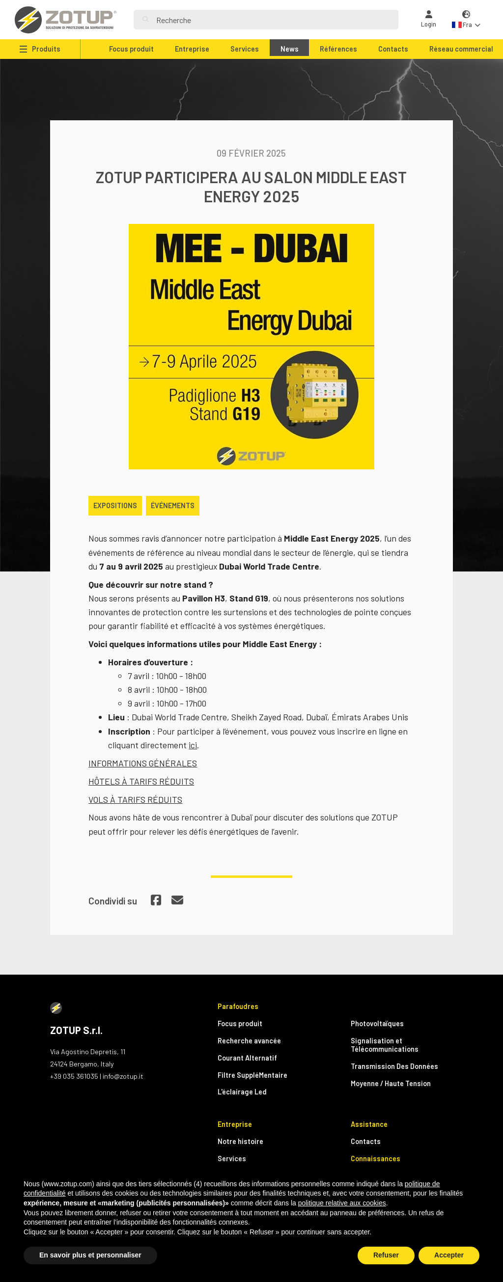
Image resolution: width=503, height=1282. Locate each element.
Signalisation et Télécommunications (385, 1045)
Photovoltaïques (377, 1023)
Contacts (393, 49)
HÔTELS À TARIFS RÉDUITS (141, 781)
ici (193, 744)
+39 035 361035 (74, 1076)
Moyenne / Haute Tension (391, 1083)
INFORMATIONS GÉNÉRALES (142, 763)
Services (244, 49)
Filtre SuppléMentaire (252, 1075)
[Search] (272, 19)
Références (338, 49)
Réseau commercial (461, 49)
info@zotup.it (123, 1076)
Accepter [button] (449, 1255)
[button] (466, 19)
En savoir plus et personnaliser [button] (90, 1255)
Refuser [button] (386, 1255)
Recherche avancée (249, 1041)
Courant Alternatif (247, 1058)
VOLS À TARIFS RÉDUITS (135, 799)
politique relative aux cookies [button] (342, 1203)
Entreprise (192, 49)
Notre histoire (240, 1141)
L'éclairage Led (242, 1092)
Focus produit (131, 49)
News (289, 49)
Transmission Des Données (394, 1066)
